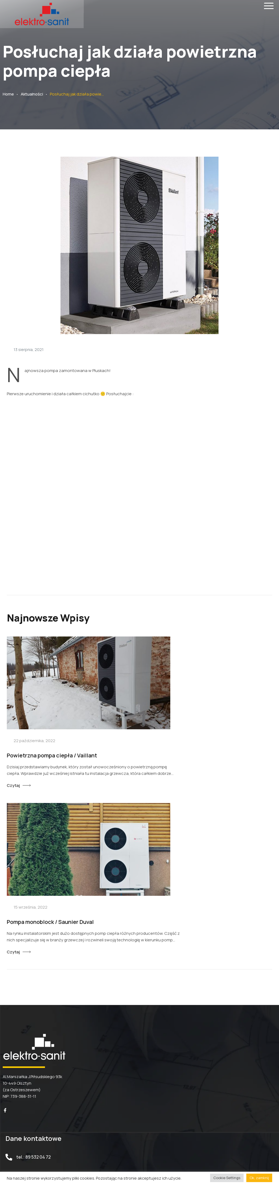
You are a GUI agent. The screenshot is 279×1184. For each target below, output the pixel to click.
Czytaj (13, 763)
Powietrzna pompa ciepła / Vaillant (52, 733)
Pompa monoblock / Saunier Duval (191, 733)
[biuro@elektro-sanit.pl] (8, 992)
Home (8, 94)
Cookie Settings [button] (226, 1177)
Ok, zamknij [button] (259, 1177)
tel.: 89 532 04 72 (33, 969)
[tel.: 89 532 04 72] (8, 969)
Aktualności (32, 94)
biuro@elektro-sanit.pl (39, 992)
